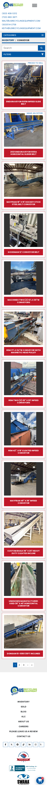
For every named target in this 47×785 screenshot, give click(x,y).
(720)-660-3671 (9, 17)
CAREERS (23, 726)
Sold (23, 706)
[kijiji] (41, 744)
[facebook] (5, 744)
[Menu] (34, 5)
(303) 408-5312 (9, 13)
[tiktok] (23, 744)
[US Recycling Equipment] (23, 691)
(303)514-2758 (9, 24)
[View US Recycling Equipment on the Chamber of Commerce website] (24, 757)
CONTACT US (23, 736)
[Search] (20, 48)
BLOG (23, 711)
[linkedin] (29, 744)
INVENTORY (24, 701)
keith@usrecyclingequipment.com (21, 28)
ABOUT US (23, 721)
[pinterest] (17, 744)
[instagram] (35, 744)
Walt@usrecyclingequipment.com (21, 21)
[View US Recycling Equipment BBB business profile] (23, 768)
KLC (24, 716)
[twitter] (11, 744)
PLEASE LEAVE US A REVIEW (23, 731)
